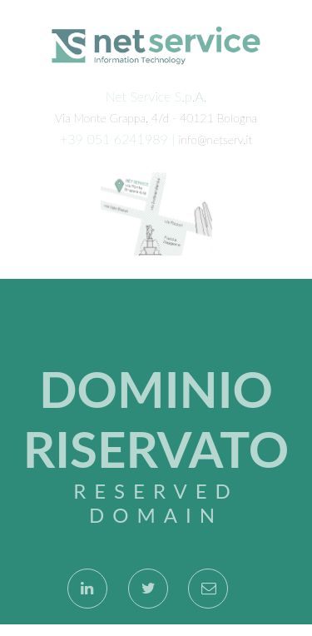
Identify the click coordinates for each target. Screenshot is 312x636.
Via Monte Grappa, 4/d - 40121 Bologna (156, 117)
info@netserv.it (215, 139)
